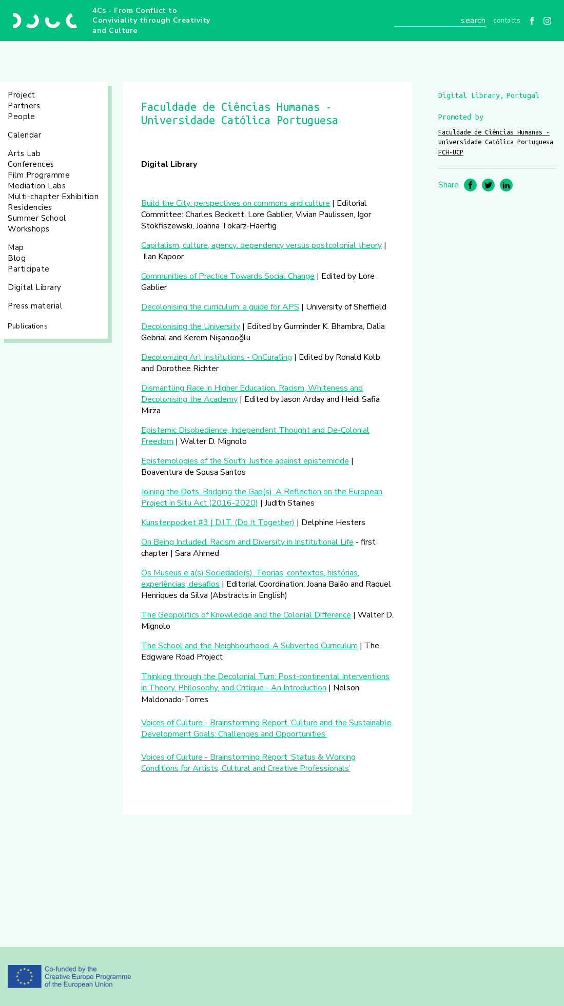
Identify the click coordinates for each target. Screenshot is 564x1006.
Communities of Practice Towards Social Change (228, 276)
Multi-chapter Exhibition (53, 196)
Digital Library (35, 287)
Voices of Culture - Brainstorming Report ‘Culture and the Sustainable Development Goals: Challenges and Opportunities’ (266, 728)
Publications (28, 326)
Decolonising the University (190, 326)
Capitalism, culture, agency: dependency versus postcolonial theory (261, 245)
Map (16, 247)
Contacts (506, 20)
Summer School (37, 218)
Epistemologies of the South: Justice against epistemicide (245, 461)
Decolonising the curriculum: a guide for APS (220, 307)
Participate (29, 269)
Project (21, 95)
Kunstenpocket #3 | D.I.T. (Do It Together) (218, 522)
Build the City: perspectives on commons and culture (235, 203)
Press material (35, 306)
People (21, 116)
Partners (24, 106)
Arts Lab (24, 153)
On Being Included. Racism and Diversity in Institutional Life (247, 542)
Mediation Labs (37, 186)
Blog (17, 258)
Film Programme (39, 175)
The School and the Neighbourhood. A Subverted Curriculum (249, 645)
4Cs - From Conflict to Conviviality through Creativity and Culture (151, 20)
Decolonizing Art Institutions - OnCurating (216, 357)
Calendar (24, 135)
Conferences (31, 164)
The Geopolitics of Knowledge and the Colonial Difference (246, 615)
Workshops (29, 229)
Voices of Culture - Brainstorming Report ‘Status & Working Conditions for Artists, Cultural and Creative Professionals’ (248, 762)
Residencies (30, 207)
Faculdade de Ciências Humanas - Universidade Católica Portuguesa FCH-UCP (495, 142)
